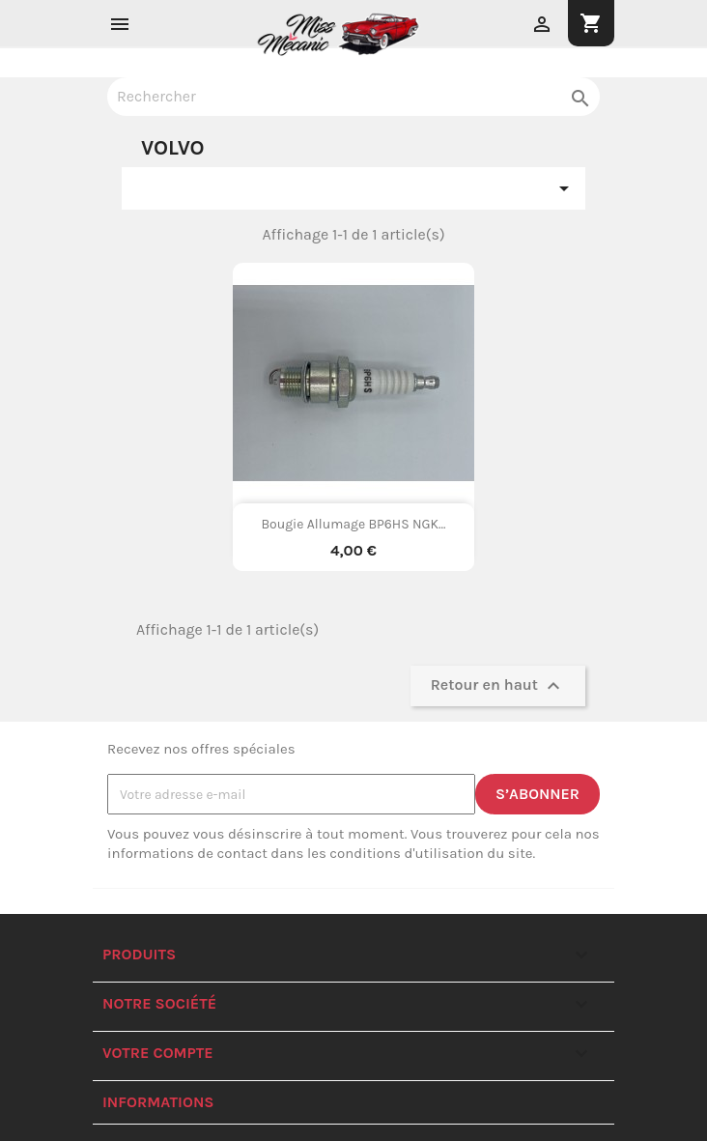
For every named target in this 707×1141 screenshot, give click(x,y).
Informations (158, 1102)
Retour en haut (498, 686)
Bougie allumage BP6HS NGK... (353, 524)
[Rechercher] (353, 96)
